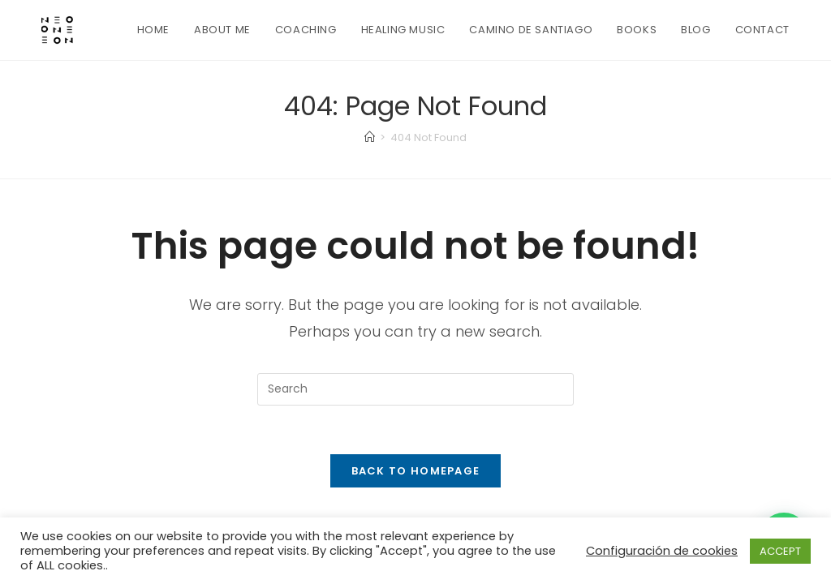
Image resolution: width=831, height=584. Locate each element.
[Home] (369, 137)
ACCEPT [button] (780, 551)
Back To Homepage (415, 471)
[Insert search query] (415, 389)
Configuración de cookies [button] (662, 550)
